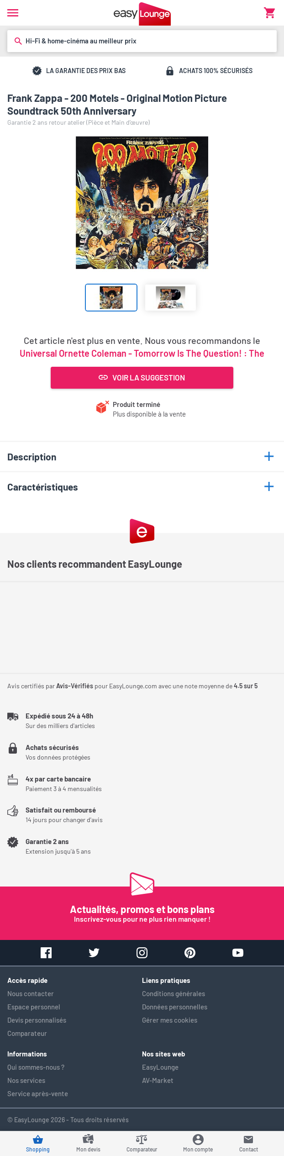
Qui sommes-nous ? (35, 1067)
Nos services (26, 1080)
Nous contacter (30, 993)
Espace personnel (33, 1007)
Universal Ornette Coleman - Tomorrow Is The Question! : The (142, 353)
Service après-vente (37, 1093)
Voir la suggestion (142, 377)
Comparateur (27, 1033)
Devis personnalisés (36, 1020)
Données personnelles (174, 1007)
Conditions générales (173, 993)
